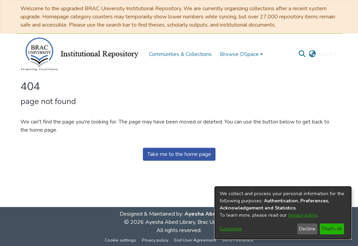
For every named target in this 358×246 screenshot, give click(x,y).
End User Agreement (195, 240)
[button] (302, 54)
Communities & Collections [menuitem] (180, 54)
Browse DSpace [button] (239, 54)
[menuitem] (241, 54)
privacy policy (302, 215)
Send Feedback (237, 240)
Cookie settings (120, 240)
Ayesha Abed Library (211, 214)
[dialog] (283, 213)
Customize (231, 229)
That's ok (332, 229)
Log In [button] (326, 54)
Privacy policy (155, 240)
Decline (307, 229)
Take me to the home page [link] (179, 154)
